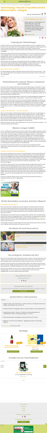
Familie (8, 4)
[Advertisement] (23, 392)
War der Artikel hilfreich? (34, 14)
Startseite (3, 4)
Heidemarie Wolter (31, 34)
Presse (23, 408)
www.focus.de (6, 325)
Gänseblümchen (41, 217)
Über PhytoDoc (23, 404)
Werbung (23, 406)
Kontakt (23, 410)
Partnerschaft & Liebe (17, 4)
